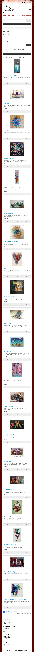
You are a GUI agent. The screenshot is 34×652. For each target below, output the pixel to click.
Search (9, 28)
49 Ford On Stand (8, 213)
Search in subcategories (9, 43)
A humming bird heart (10, 544)
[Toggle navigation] (30, 9)
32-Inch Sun (7, 131)
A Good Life (7, 379)
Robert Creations (7, 621)
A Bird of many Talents (10, 296)
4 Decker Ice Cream (9, 186)
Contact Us (6, 628)
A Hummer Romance (9, 516)
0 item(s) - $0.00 (16, 24)
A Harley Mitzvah (8, 406)
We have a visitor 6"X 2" (10, 75)
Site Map (5, 631)
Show (20, 57)
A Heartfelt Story (8, 489)
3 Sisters (6, 103)
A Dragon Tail (7, 351)
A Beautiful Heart (9, 268)
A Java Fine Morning (9, 572)
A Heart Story (7, 461)
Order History (6, 637)
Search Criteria (6, 34)
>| (19, 611)
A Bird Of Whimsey (9, 324)
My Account (6, 636)
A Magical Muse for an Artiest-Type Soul (15, 599)
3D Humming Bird (9, 158)
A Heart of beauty (9, 434)
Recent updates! (7, 622)
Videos (5, 623)
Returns (5, 630)
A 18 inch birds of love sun (11, 241)
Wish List (5, 639)
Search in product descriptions (10, 38)
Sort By (5, 57)
